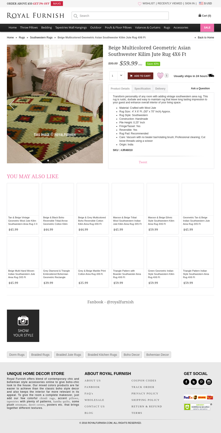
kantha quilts (61, 401)
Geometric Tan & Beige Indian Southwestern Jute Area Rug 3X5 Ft (196, 220)
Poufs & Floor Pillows (118, 27)
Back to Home (206, 37)
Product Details (120, 88)
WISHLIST (149, 3)
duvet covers (37, 404)
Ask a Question (200, 88)
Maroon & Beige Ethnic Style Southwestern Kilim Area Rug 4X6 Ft (161, 220)
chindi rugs (47, 398)
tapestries (13, 401)
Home (13, 27)
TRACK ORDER (143, 387)
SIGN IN (190, 3)
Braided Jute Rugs (68, 354)
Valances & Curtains (147, 27)
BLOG (89, 412)
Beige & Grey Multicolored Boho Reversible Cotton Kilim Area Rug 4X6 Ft (92, 220)
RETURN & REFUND (147, 406)
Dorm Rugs (17, 354)
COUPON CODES (144, 380)
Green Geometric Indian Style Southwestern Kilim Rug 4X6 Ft (161, 274)
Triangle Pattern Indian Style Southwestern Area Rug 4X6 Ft (196, 274)
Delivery (160, 88)
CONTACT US (95, 406)
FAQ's (89, 393)
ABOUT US (93, 380)
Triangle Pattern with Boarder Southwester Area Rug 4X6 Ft (127, 274)
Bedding (46, 27)
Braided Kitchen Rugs (102, 354)
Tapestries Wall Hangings (71, 27)
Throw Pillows (29, 27)
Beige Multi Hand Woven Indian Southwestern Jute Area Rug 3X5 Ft (21, 274)
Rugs (167, 27)
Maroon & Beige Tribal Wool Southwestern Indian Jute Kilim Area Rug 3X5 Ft (127, 220)
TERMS (137, 412)
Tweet (143, 162)
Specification (142, 88)
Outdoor (95, 27)
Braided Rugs (40, 354)
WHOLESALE (94, 400)
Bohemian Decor (157, 354)
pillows (73, 398)
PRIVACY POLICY (145, 393)
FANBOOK (92, 387)
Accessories (181, 27)
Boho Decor (132, 354)
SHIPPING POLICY (146, 400)
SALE (207, 27)
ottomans (21, 404)
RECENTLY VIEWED (170, 3)
